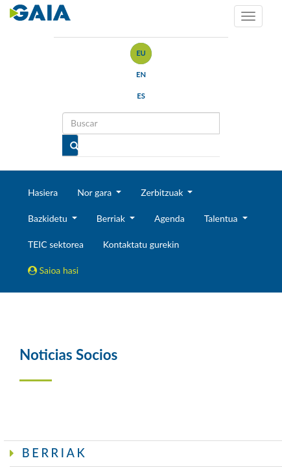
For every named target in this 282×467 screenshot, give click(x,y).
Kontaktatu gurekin (141, 244)
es (141, 95)
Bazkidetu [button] (48, 218)
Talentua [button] (222, 218)
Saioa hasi (53, 270)
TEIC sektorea (56, 244)
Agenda (169, 218)
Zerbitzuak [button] (163, 192)
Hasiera (43, 192)
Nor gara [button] (95, 192)
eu (141, 53)
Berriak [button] (112, 218)
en (141, 74)
